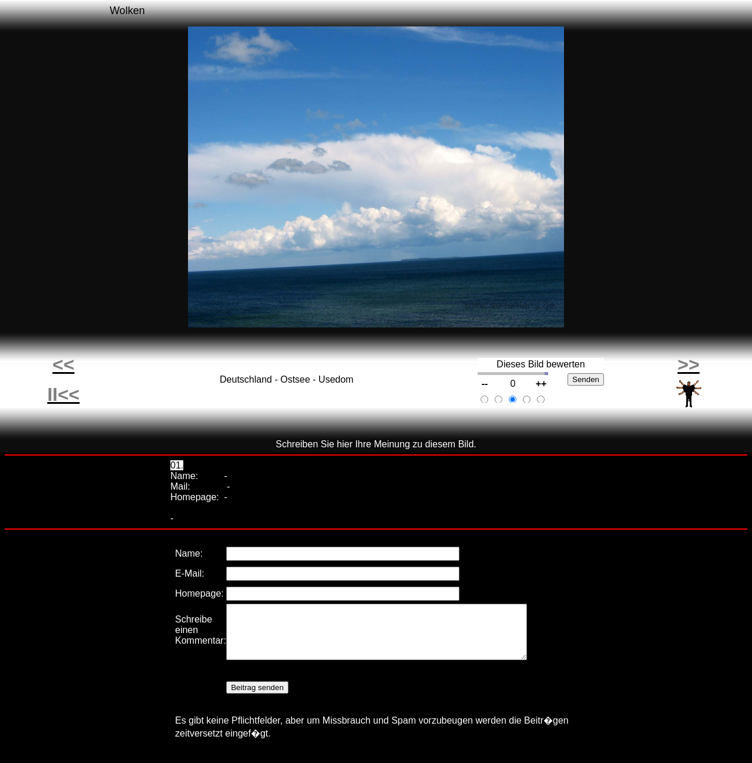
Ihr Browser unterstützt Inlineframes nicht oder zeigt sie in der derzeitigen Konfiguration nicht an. (376, 646)
